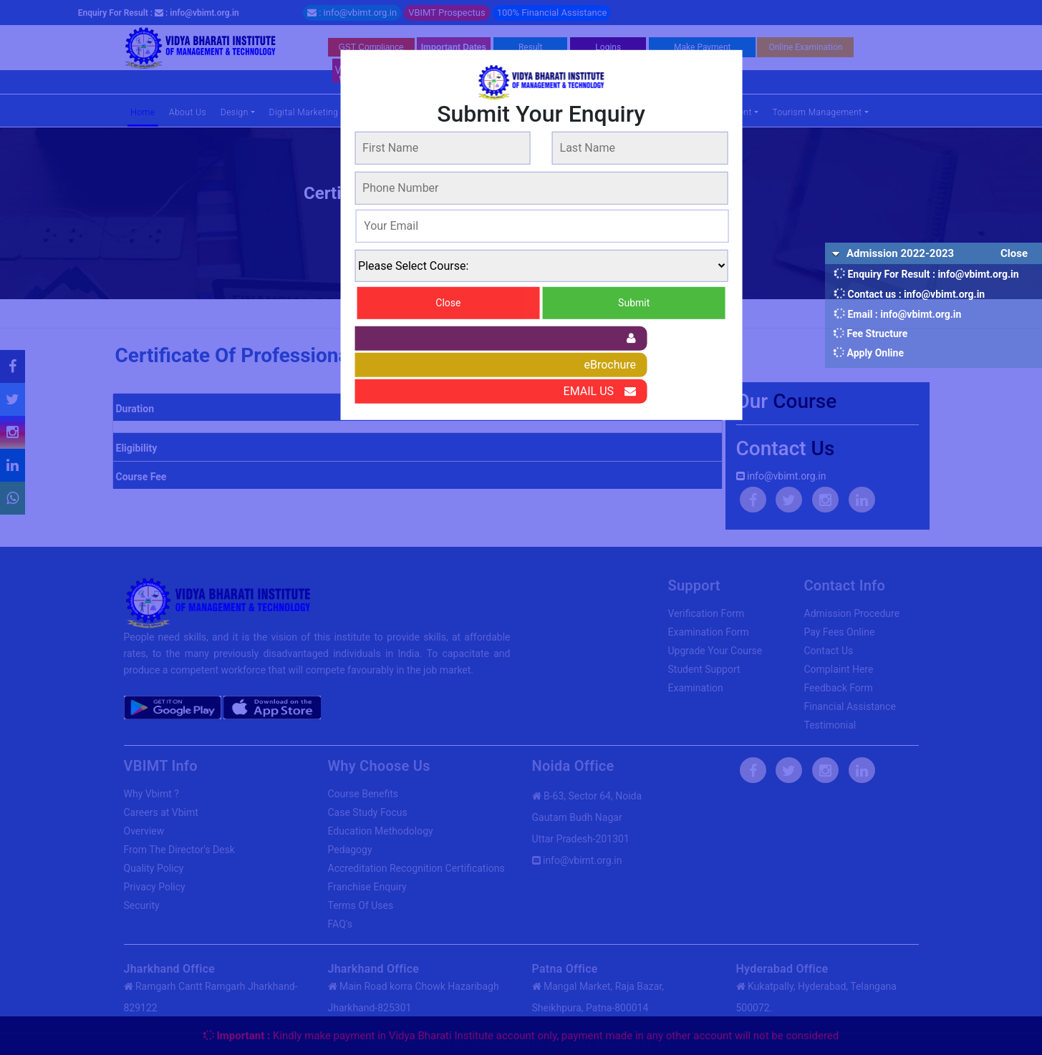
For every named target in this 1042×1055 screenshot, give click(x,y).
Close (447, 302)
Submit (634, 302)
